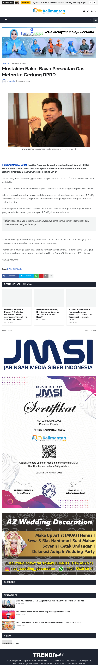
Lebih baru (7, 331)
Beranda (5, 63)
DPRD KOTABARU (18, 63)
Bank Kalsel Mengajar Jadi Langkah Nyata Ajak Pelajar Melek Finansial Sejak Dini (50, 601)
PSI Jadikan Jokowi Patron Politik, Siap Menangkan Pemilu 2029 (43, 612)
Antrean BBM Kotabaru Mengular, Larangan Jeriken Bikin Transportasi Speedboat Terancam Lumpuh (80, 314)
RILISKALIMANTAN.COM (14, 165)
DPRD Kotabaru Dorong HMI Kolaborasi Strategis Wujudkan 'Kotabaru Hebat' (47, 313)
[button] (90, 2)
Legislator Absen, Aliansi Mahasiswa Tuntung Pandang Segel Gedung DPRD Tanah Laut (60, 2)
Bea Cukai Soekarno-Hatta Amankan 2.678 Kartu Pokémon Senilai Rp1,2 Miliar (48, 622)
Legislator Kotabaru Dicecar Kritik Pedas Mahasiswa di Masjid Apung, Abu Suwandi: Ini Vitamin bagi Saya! (15, 314)
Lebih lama (90, 331)
